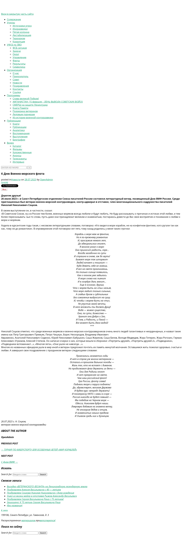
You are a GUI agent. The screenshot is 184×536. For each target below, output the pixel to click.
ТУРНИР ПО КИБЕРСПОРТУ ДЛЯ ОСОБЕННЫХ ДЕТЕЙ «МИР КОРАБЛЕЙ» (39, 449)
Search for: (6, 474)
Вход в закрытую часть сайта (17, 14)
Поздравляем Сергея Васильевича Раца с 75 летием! (35, 499)
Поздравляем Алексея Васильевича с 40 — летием (34, 489)
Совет (16, 79)
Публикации (14, 120)
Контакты (18, 89)
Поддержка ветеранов (25, 111)
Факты (16, 60)
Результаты (19, 63)
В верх (4, 510)
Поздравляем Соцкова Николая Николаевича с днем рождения (40, 492)
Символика (19, 66)
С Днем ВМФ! (9, 462)
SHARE (4, 182)
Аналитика (19, 130)
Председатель (20, 76)
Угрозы (11, 22)
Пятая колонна (21, 32)
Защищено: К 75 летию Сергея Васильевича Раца (33, 502)
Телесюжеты (20, 158)
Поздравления (21, 85)
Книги (16, 123)
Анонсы (17, 155)
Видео (10, 142)
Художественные (22, 152)
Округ (16, 54)
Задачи (17, 51)
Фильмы (17, 149)
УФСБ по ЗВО (14, 44)
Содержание (14, 19)
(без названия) (14, 505)
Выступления (20, 136)
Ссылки (17, 92)
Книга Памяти (20, 108)
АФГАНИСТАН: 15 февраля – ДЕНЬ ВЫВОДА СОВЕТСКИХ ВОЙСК (48, 101)
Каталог (17, 146)
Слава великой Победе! (26, 98)
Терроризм (19, 38)
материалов (28, 520)
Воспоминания (21, 133)
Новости (17, 82)
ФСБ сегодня (20, 47)
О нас (16, 73)
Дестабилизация (22, 35)
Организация (14, 70)
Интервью (18, 161)
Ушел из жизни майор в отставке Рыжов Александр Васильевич (42, 496)
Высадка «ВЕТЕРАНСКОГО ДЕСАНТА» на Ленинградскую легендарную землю (47, 486)
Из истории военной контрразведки (33, 117)
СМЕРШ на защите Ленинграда (30, 104)
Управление (19, 57)
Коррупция (19, 41)
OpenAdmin (46, 179)
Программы (13, 95)
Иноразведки (20, 29)
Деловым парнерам (24, 114)
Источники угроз (22, 25)
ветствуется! (47, 520)
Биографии (19, 139)
